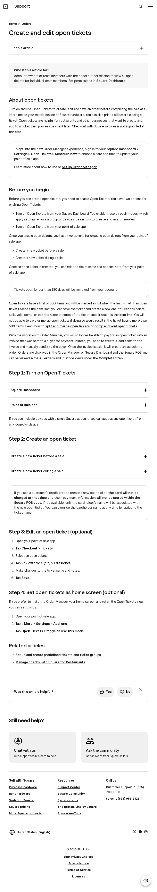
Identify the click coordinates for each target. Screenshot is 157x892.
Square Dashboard (110, 81)
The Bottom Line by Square (77, 806)
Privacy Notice (78, 863)
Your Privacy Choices (78, 856)
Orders (26, 23)
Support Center (69, 787)
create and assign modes (115, 219)
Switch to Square (21, 800)
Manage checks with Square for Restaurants (50, 662)
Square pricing (19, 806)
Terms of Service (78, 870)
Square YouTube (69, 813)
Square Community (71, 793)
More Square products (25, 813)
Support (22, 6)
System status (68, 800)
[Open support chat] (146, 881)
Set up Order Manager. (79, 167)
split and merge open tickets (67, 326)
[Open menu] (150, 6)
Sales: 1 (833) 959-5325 (122, 798)
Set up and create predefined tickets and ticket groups (58, 655)
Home (13, 23)
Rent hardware (19, 793)
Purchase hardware (23, 787)
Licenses (78, 876)
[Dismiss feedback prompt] (140, 689)
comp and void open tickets (115, 326)
